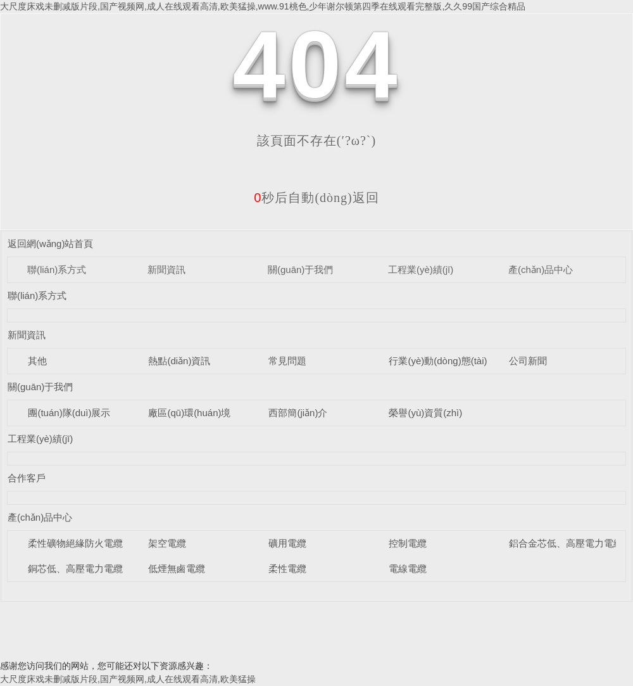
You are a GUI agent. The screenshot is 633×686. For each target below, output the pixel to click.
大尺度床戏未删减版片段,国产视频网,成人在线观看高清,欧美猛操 (128, 679)
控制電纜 (408, 543)
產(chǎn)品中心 (540, 269)
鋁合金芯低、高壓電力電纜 (566, 543)
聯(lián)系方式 (56, 269)
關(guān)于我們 (300, 269)
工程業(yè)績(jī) (420, 269)
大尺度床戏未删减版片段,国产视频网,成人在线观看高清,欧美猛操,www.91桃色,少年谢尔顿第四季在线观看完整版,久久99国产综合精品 (262, 6)
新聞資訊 (166, 269)
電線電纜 (408, 568)
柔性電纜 (287, 568)
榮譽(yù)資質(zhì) (425, 412)
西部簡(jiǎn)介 (297, 412)
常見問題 (287, 360)
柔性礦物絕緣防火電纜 (75, 543)
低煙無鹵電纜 (176, 568)
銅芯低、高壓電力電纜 (75, 568)
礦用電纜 (287, 543)
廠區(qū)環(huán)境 (189, 412)
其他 (37, 360)
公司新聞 (528, 360)
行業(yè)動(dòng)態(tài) (438, 360)
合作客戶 (27, 478)
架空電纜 (167, 543)
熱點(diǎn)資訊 (179, 360)
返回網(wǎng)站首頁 (51, 243)
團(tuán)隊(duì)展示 (69, 412)
